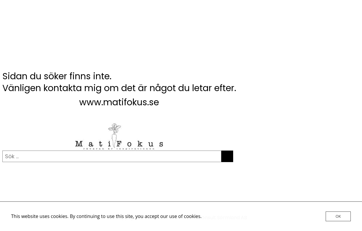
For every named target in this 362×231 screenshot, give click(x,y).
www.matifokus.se (119, 102)
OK (338, 216)
